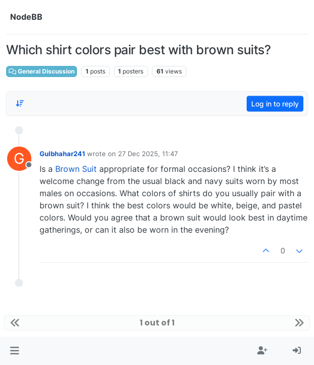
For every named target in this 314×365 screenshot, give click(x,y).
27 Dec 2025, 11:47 (148, 154)
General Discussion (41, 71)
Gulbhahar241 (62, 154)
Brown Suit (76, 169)
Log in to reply (275, 103)
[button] (14, 351)
